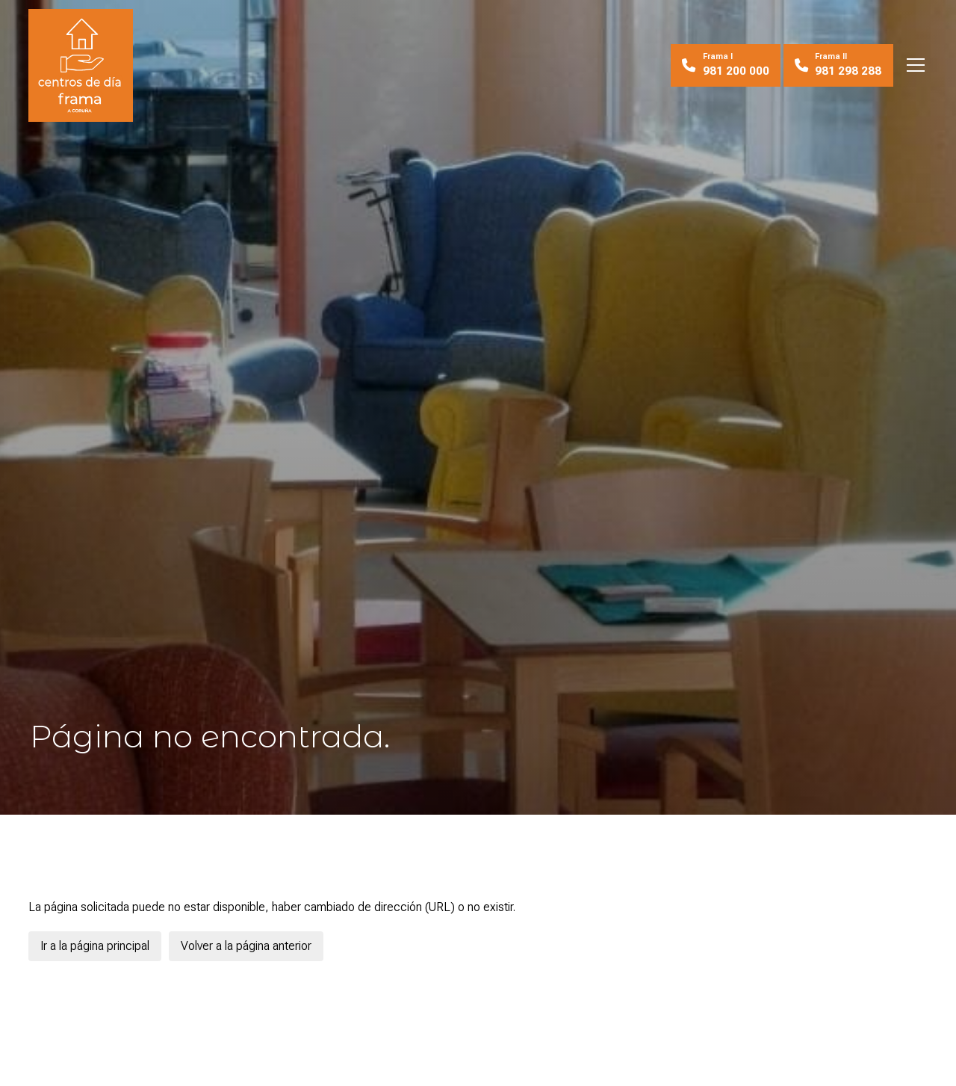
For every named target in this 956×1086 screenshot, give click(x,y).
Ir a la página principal (94, 946)
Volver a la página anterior (246, 946)
